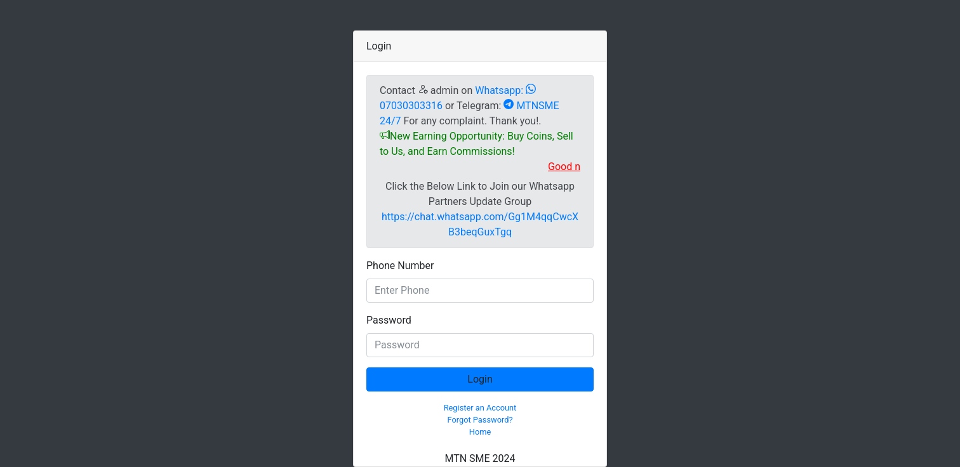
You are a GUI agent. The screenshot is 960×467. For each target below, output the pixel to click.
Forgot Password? (480, 419)
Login (479, 379)
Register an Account (480, 407)
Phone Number (400, 266)
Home (480, 432)
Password (388, 320)
